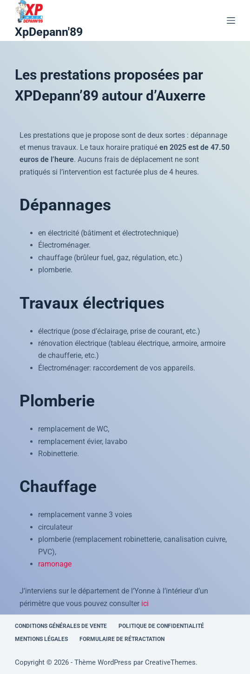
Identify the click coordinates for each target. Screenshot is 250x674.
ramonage (55, 563)
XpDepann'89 (49, 32)
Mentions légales (41, 639)
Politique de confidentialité (161, 626)
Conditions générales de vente (61, 626)
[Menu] (231, 20)
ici (145, 603)
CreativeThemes (170, 662)
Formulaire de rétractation (121, 639)
